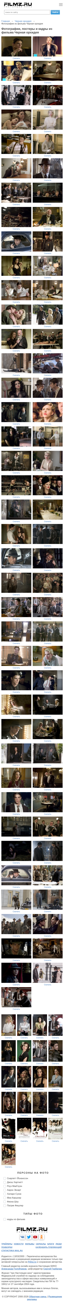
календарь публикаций (49, 1247)
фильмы (29, 1244)
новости (19, 1244)
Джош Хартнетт (15, 1182)
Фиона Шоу (13, 1201)
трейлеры (6, 1244)
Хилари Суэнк (14, 1194)
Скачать (16, 58)
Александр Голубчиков (14, 1269)
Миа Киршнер (14, 1198)
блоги (50, 1244)
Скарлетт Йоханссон (17, 1178)
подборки (6, 1247)
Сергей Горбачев (52, 1269)
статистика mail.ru (12, 1250)
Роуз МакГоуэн (14, 1186)
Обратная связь (38, 1296)
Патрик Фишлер (15, 1205)
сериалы (41, 1244)
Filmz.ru (32, 1262)
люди (59, 1244)
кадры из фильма (16, 1219)
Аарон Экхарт (14, 1190)
